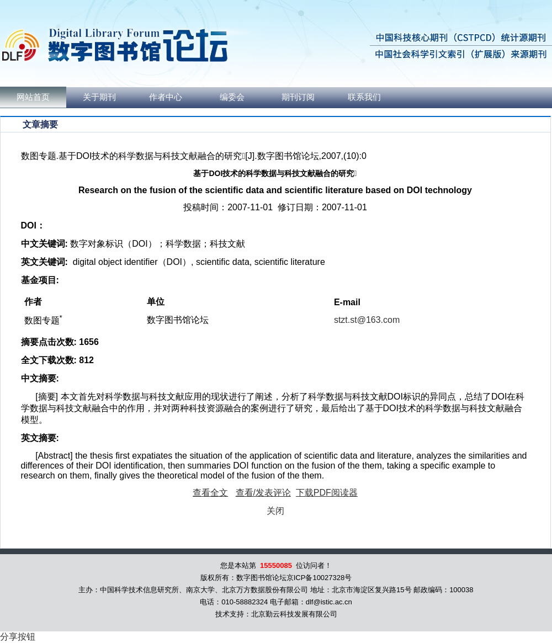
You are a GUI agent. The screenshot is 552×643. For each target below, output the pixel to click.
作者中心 (165, 97)
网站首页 (33, 97)
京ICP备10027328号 (319, 577)
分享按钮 (17, 636)
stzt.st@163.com (367, 320)
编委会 (232, 97)
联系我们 (364, 97)
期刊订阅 (298, 97)
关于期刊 (99, 97)
